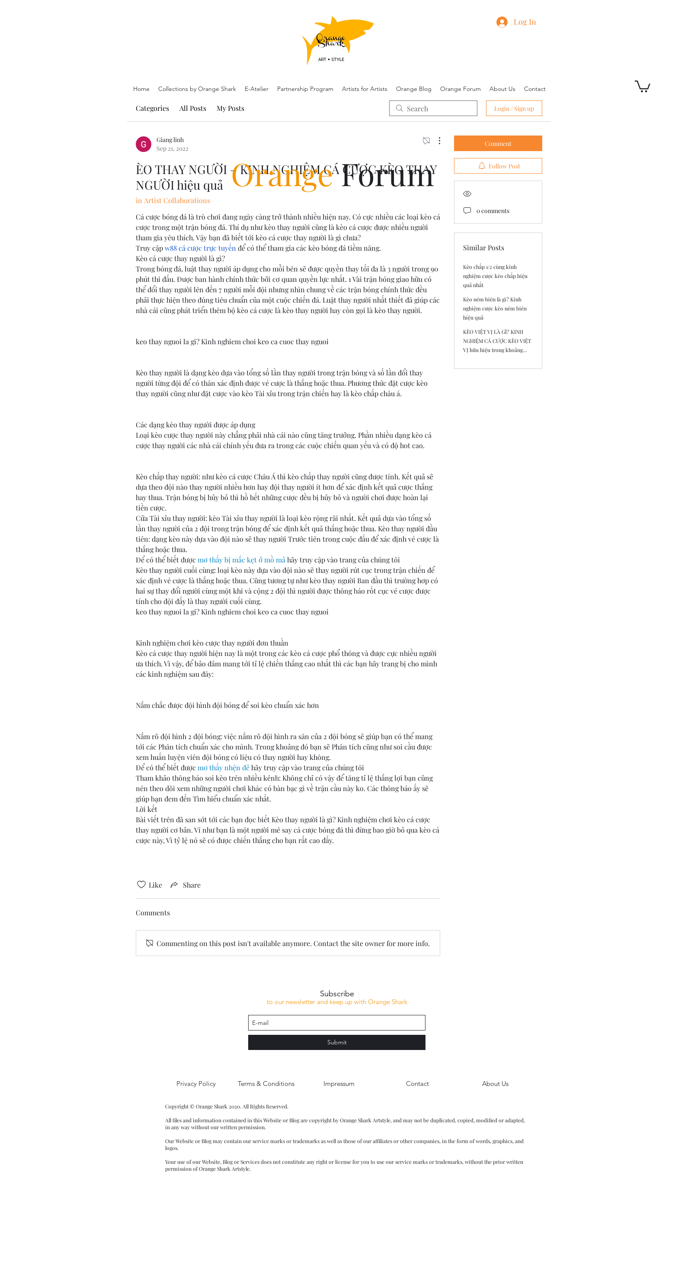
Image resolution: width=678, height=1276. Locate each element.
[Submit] (336, 1042)
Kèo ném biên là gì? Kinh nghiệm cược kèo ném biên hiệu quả (495, 308)
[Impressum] (339, 1083)
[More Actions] (435, 141)
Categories (152, 108)
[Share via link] (185, 884)
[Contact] (417, 1083)
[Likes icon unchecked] (141, 884)
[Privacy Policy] (196, 1083)
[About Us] (495, 1083)
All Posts (192, 108)
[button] (642, 85)
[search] (433, 108)
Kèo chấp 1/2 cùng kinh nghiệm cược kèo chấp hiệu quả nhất (495, 275)
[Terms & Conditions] (266, 1083)
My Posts (230, 108)
